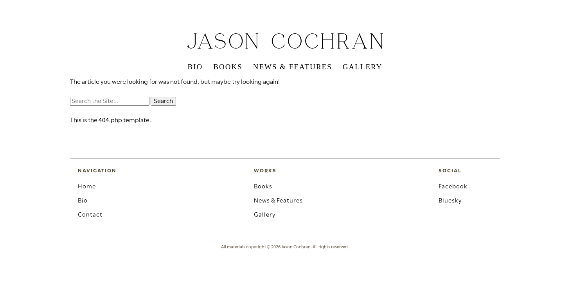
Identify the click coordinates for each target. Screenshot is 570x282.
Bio (195, 67)
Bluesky (450, 201)
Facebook (453, 187)
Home (87, 187)
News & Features (292, 67)
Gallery (363, 67)
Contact (90, 215)
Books (227, 67)
